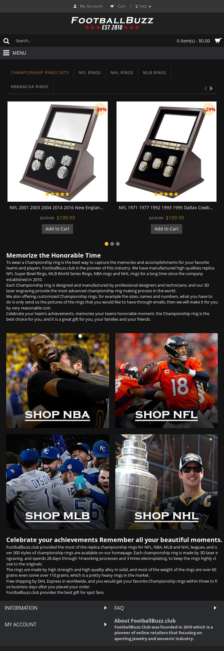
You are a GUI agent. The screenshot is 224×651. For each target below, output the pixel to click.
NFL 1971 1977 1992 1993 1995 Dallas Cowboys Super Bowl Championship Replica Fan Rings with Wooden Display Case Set (168, 207)
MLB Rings (154, 72)
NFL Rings (90, 72)
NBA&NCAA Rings (29, 86)
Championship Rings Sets (40, 72)
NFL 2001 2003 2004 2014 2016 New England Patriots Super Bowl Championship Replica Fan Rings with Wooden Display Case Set (59, 207)
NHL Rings (122, 72)
